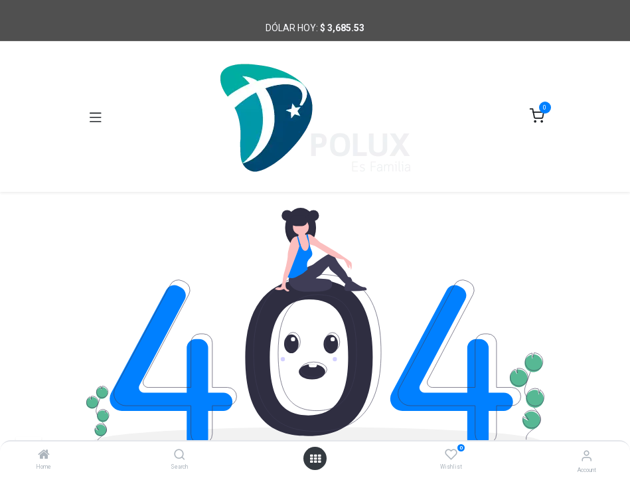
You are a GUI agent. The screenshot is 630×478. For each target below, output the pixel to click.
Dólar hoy (291, 28)
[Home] (44, 455)
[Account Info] (586, 455)
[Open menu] (315, 459)
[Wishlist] (451, 455)
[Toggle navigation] (95, 116)
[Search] (179, 455)
